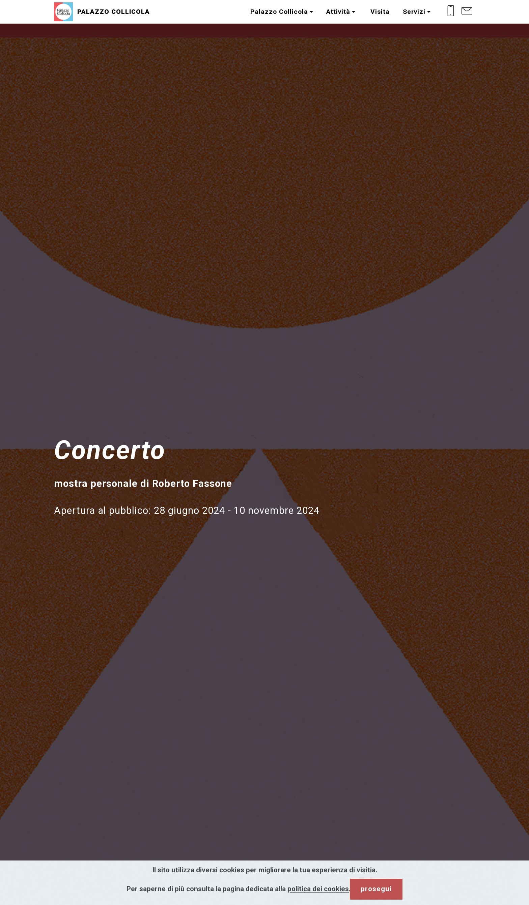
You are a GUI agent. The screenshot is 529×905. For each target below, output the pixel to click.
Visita (379, 12)
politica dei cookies (318, 889)
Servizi (414, 12)
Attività (338, 12)
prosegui (376, 889)
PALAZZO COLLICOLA (113, 12)
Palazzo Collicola (279, 12)
